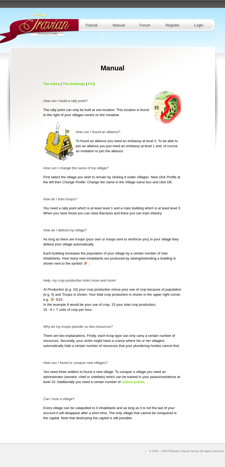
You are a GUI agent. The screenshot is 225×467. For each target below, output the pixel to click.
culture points (133, 382)
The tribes (51, 84)
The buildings (74, 84)
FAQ (91, 84)
